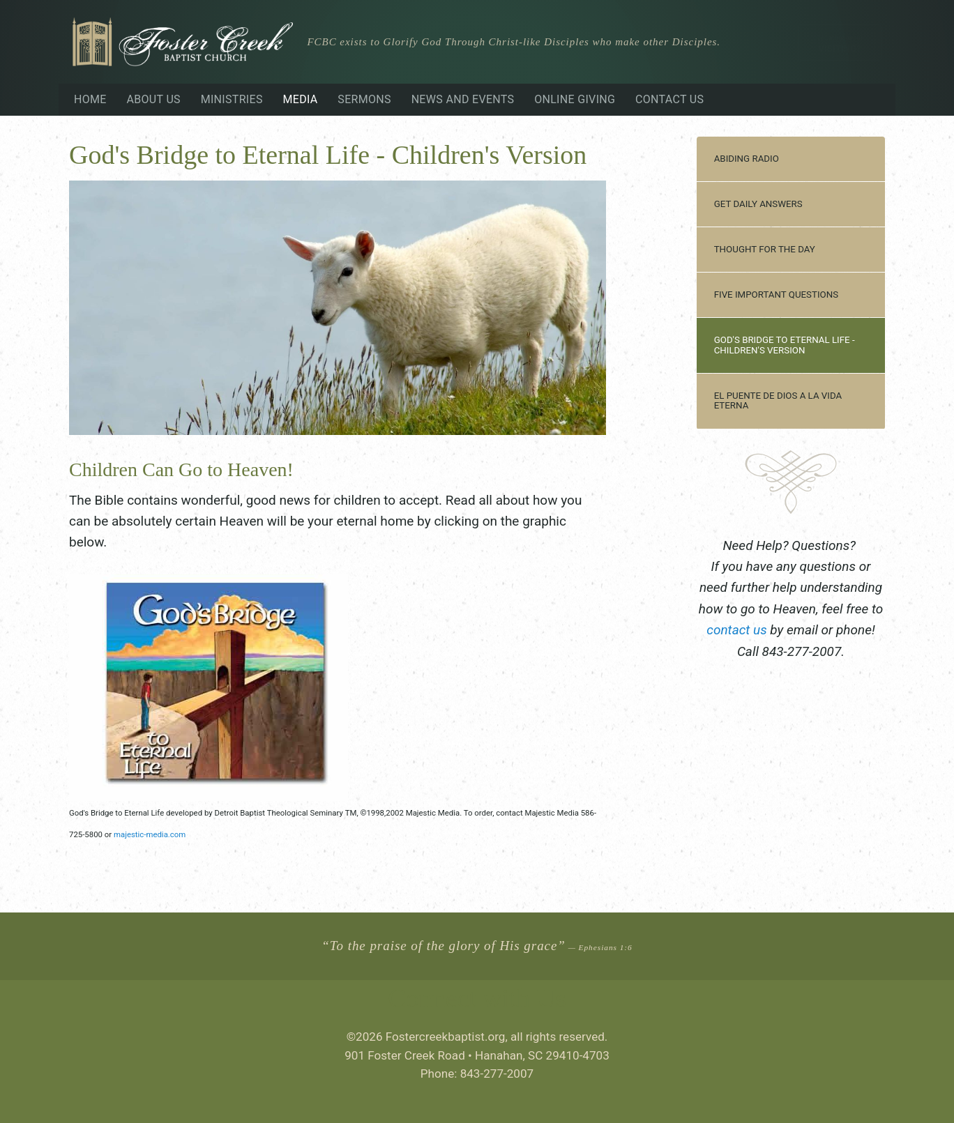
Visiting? (840, 43)
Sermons (364, 99)
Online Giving (574, 99)
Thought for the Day (764, 249)
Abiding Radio (746, 158)
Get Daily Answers (758, 204)
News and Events (463, 99)
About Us (153, 99)
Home (90, 99)
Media (300, 99)
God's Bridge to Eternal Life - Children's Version (784, 345)
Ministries (232, 99)
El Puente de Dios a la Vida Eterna (778, 400)
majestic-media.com (150, 834)
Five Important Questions (776, 294)
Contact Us (669, 99)
